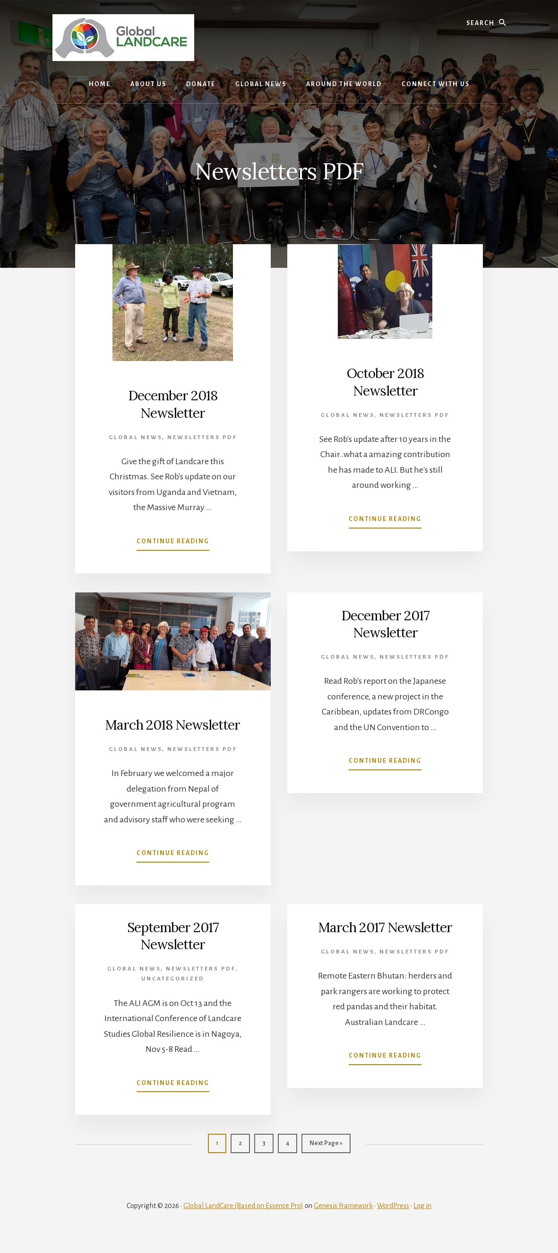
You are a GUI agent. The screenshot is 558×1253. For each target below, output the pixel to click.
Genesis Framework (343, 1221)
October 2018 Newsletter (385, 381)
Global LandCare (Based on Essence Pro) (243, 1221)
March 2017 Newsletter (385, 952)
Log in (422, 1221)
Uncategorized (173, 996)
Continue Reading (173, 543)
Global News (135, 437)
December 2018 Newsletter (172, 403)
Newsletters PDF (202, 437)
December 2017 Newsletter (385, 623)
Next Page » (326, 1162)
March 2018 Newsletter (172, 732)
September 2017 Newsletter (173, 952)
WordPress (393, 1221)
